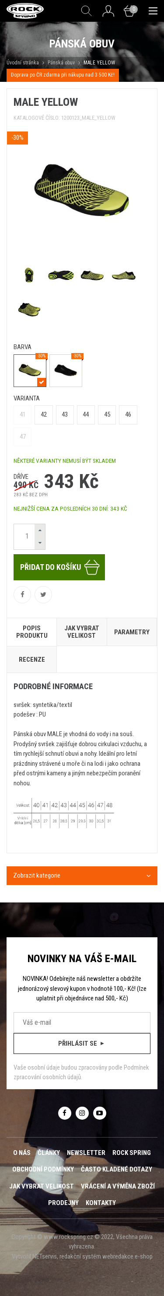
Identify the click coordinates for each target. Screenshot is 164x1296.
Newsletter (86, 1153)
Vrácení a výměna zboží (118, 1186)
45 (107, 414)
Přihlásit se (82, 1043)
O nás (22, 1153)
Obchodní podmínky (43, 1169)
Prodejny (63, 1203)
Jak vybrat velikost (41, 1186)
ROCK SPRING (131, 1153)
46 (128, 414)
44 (86, 414)
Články (49, 1153)
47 (23, 437)
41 (23, 414)
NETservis (44, 1256)
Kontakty (101, 1203)
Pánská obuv (61, 63)
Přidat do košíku (60, 567)
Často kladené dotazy (116, 1169)
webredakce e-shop (127, 1256)
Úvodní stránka (23, 63)
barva (22, 347)
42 (44, 414)
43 (65, 414)
